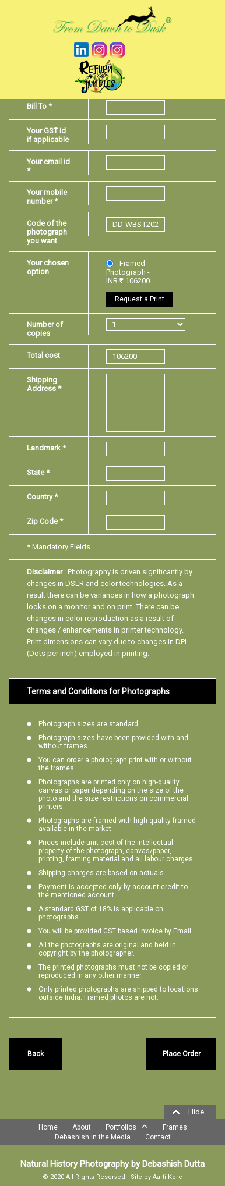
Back (35, 1054)
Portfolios (127, 1126)
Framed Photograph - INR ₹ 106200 (128, 272)
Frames (175, 1127)
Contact (158, 1137)
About (81, 1127)
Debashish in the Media (93, 1137)
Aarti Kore (167, 1177)
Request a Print (139, 299)
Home (48, 1127)
